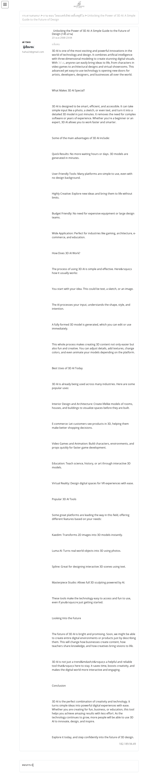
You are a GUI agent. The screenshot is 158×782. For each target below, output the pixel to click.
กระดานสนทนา (31, 15)
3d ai (61, 62)
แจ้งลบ (56, 44)
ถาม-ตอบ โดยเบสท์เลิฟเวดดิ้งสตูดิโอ (63, 15)
